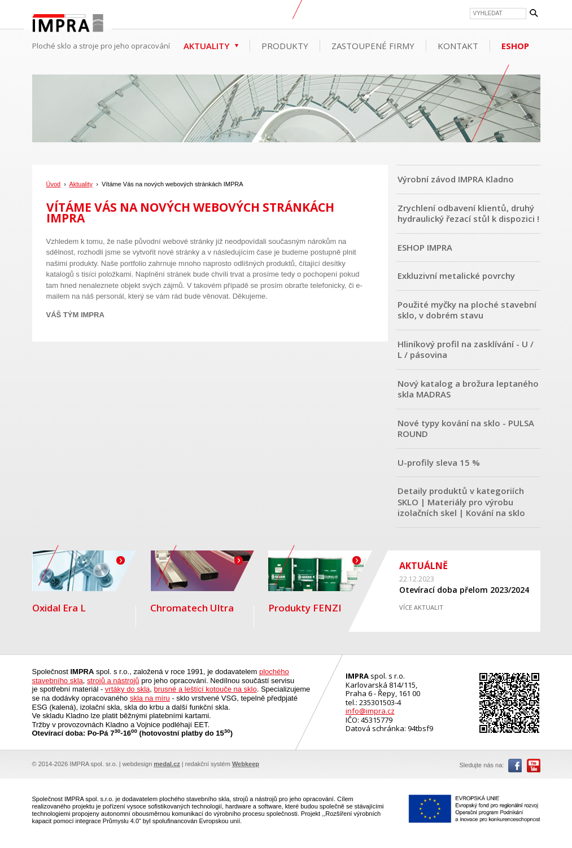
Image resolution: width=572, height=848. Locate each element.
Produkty (284, 45)
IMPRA (68, 24)
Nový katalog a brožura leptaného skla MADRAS (468, 389)
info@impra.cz (370, 711)
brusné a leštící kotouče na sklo (205, 689)
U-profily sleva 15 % (439, 462)
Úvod (53, 184)
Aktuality (206, 45)
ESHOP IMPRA (425, 247)
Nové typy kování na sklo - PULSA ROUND (466, 428)
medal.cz (167, 763)
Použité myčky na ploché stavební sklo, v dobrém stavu (467, 310)
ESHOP (515, 45)
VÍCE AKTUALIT (421, 607)
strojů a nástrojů (113, 680)
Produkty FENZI (320, 582)
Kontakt (458, 45)
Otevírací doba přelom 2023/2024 (464, 589)
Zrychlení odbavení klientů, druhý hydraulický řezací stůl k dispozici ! (468, 213)
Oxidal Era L (84, 582)
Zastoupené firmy (372, 45)
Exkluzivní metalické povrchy (456, 275)
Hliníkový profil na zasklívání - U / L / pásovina (466, 349)
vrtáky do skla (127, 689)
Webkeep (245, 763)
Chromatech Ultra (202, 582)
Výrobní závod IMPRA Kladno (456, 179)
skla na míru (150, 698)
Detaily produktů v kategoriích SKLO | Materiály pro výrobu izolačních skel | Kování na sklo (461, 501)
